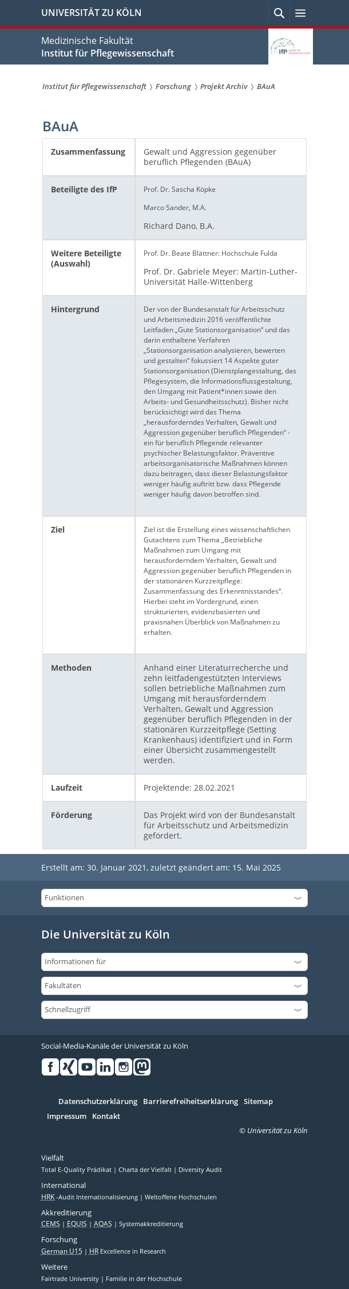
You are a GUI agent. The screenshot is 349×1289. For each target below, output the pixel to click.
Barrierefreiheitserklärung (190, 1101)
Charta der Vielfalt (145, 1170)
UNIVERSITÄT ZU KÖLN (91, 12)
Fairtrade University (71, 1279)
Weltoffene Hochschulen (181, 1197)
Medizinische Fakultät (87, 40)
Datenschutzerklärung (97, 1101)
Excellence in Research (127, 1251)
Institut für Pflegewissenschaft (107, 53)
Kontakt (106, 1116)
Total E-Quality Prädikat (77, 1170)
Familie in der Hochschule (144, 1279)
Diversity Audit (200, 1170)
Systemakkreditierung (151, 1224)
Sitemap (258, 1101)
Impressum (66, 1116)
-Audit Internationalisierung (90, 1197)
